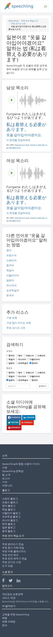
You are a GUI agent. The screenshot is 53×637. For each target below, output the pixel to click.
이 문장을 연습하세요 (18, 140)
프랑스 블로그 (10, 502)
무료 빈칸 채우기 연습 (14, 558)
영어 (8, 250)
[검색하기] (18, 386)
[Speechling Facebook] (5, 581)
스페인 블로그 (10, 498)
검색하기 (42, 386)
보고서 (6, 478)
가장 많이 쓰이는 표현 (18, 322)
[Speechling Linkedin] (20, 581)
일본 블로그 (8, 527)
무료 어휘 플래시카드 (14, 551)
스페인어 (11, 260)
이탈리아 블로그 (11, 513)
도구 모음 (7, 565)
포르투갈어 (12, 290)
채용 (4, 617)
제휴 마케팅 (8, 621)
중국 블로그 (8, 531)
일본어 (10, 280)
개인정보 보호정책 (12, 594)
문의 (4, 625)
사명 (4, 467)
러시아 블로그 (10, 520)
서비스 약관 (8, 597)
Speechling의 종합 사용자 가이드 (21, 463)
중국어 (10, 265)
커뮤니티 (7, 485)
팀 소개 (6, 474)
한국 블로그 (8, 523)
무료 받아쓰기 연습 (13, 544)
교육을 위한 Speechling (15, 614)
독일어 (10, 270)
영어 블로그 (8, 505)
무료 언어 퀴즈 (10, 555)
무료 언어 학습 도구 (29, 21)
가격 (4, 482)
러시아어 (11, 285)
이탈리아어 (12, 275)
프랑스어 (11, 255)
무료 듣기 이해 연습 (13, 547)
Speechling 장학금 (12, 471)
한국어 (10, 295)
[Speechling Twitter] (12, 581)
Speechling (13, 21)
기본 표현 (11, 317)
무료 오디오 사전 (18, 23)
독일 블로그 (8, 509)
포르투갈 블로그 (11, 516)
